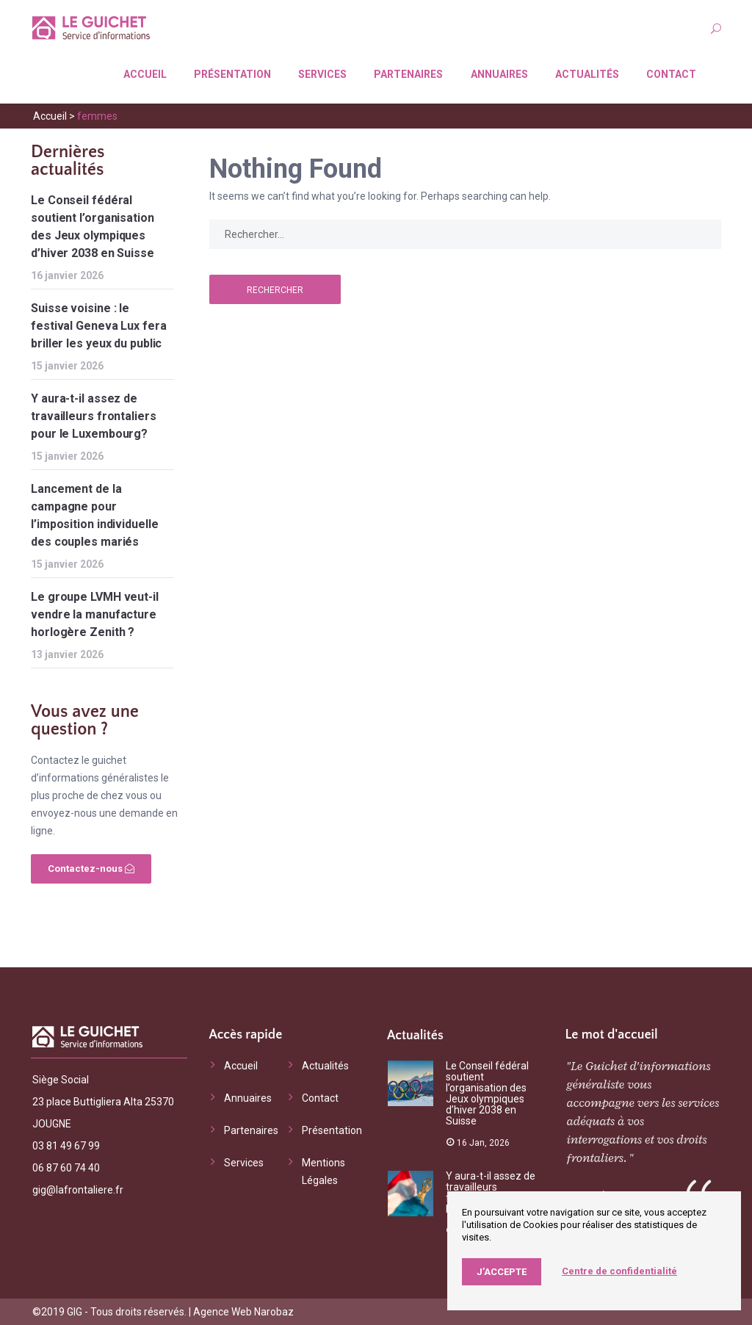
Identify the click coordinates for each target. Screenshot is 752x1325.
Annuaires (499, 74)
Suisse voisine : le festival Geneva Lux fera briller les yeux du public (99, 325)
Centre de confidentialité (619, 1271)
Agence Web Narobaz (243, 1312)
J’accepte (502, 1271)
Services (322, 74)
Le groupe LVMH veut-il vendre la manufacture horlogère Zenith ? (95, 614)
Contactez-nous (91, 868)
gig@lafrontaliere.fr (77, 1190)
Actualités (587, 74)
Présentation (232, 74)
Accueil (145, 74)
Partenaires (408, 74)
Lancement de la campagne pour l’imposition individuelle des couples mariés (95, 515)
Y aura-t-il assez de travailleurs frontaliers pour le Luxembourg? (93, 416)
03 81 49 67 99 (66, 1146)
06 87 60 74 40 (66, 1168)
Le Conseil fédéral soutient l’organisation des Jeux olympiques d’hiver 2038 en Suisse (92, 226)
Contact (671, 74)
